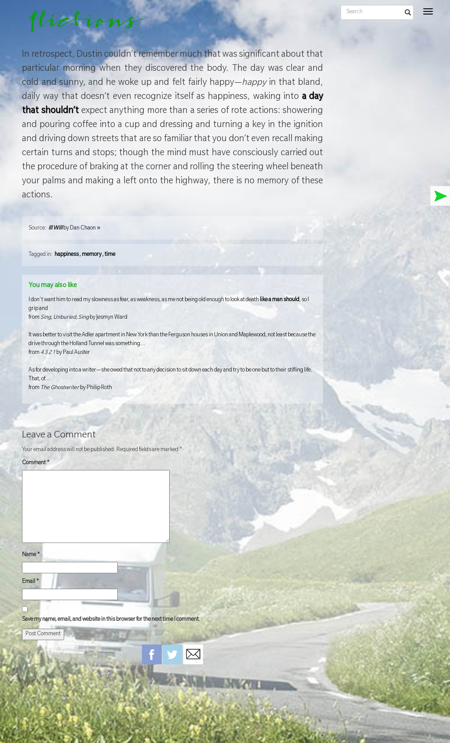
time (110, 255)
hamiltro (429, 680)
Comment (36, 463)
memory (92, 255)
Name (31, 555)
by (74, 229)
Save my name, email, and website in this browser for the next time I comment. (111, 620)
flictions (79, 24)
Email (30, 582)
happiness (66, 255)
